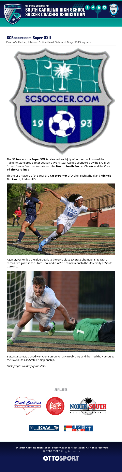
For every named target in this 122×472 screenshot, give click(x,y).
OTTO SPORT (53, 451)
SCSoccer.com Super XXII (29, 37)
